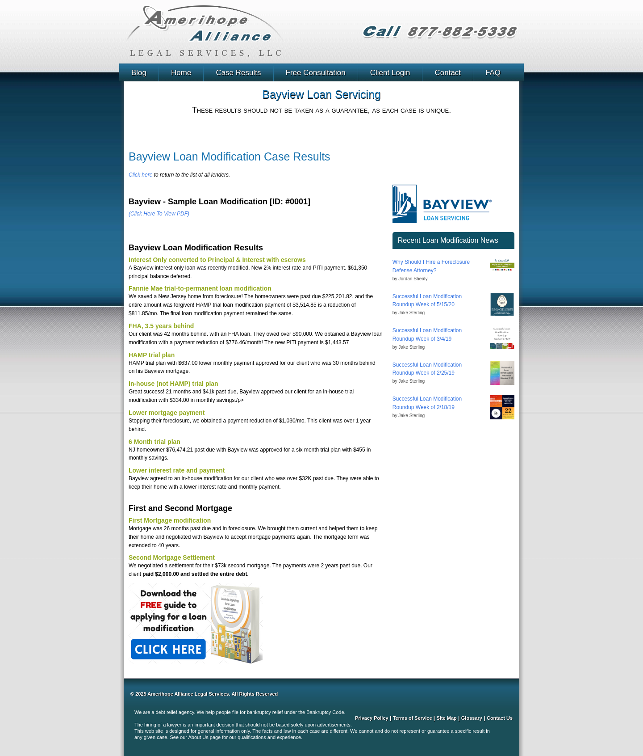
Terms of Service (412, 718)
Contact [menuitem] (447, 72)
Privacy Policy (371, 718)
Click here (140, 175)
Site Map (447, 718)
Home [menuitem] (181, 72)
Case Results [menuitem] (238, 72)
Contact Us (500, 718)
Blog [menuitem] (138, 72)
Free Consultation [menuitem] (316, 72)
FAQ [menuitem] (493, 72)
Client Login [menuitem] (390, 72)
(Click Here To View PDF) (159, 214)
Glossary (471, 718)
